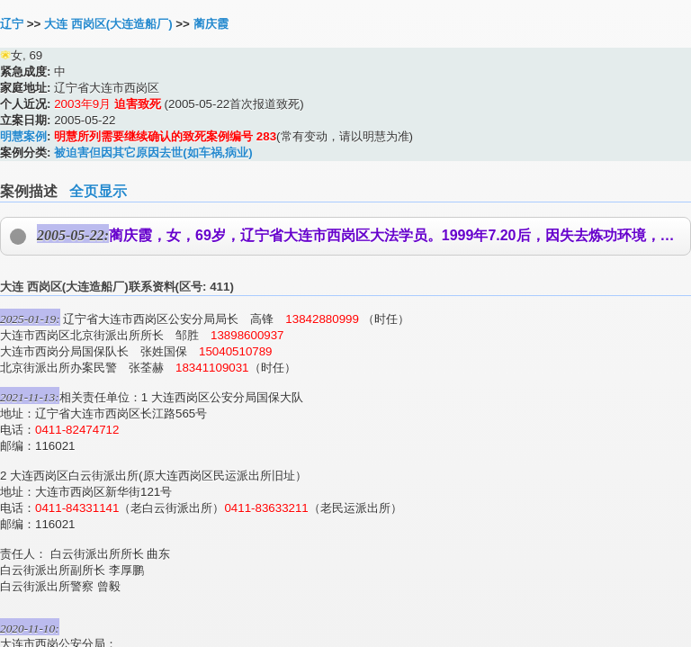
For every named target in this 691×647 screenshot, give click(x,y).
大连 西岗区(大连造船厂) (108, 24)
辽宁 (11, 24)
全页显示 (98, 191)
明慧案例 (23, 136)
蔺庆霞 (211, 24)
